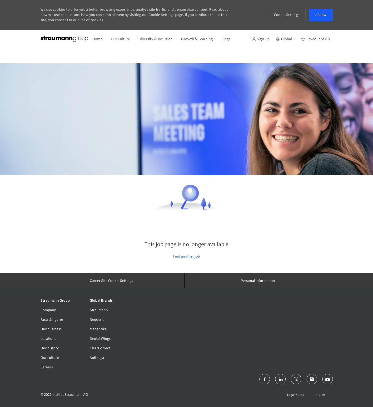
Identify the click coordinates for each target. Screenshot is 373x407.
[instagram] (312, 379)
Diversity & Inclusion (156, 38)
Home (97, 38)
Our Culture (120, 38)
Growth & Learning (197, 38)
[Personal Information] (258, 280)
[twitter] (296, 379)
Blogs (225, 38)
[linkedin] (280, 379)
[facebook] (264, 379)
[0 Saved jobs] (315, 39)
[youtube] (327, 379)
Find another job (186, 256)
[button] (285, 39)
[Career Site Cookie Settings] (111, 280)
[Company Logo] (64, 39)
